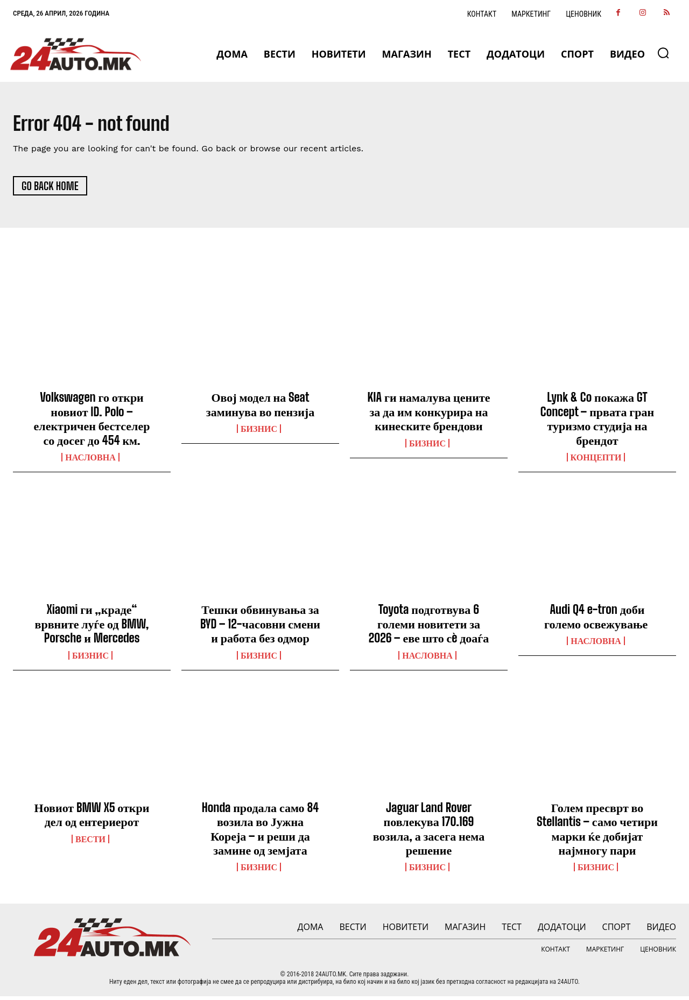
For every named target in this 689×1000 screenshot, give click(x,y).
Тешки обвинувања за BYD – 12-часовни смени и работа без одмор (260, 627)
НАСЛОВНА (90, 461)
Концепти (596, 461)
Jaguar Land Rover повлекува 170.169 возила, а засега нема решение (428, 832)
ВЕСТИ (90, 842)
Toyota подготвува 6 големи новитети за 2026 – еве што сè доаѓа (429, 627)
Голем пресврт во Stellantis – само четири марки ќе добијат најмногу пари (597, 832)
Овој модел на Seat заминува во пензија (260, 408)
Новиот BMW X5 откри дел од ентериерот (92, 818)
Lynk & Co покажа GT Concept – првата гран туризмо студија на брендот (597, 422)
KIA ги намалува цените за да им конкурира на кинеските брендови (429, 415)
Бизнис (259, 432)
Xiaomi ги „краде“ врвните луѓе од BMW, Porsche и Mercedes (92, 627)
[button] (663, 53)
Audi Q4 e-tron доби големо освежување (597, 620)
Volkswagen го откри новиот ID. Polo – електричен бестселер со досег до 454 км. (92, 422)
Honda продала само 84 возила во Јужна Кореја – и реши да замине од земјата (260, 832)
